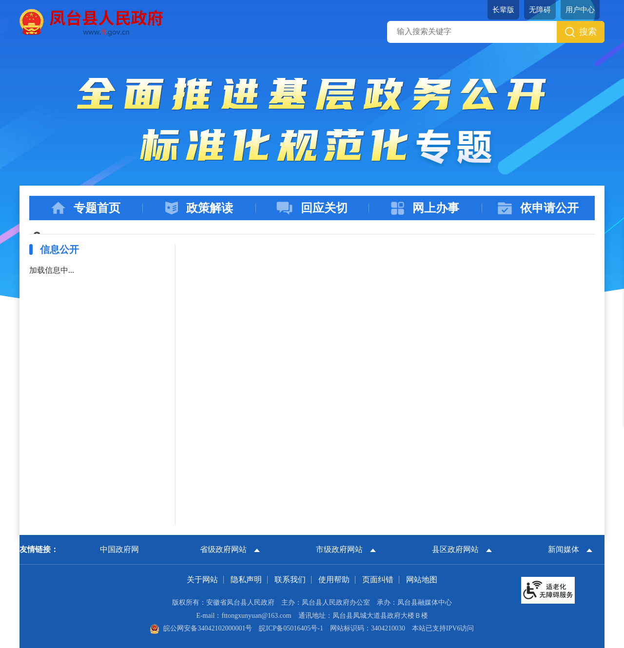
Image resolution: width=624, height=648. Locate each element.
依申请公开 (538, 208)
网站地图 (421, 579)
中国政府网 (119, 549)
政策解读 (199, 208)
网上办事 (425, 208)
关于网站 (202, 579)
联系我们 (290, 579)
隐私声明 (246, 579)
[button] (503, 9)
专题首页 (85, 208)
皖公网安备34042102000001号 (201, 628)
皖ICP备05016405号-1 (291, 628)
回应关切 (312, 208)
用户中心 (580, 10)
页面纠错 (377, 579)
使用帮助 (334, 579)
